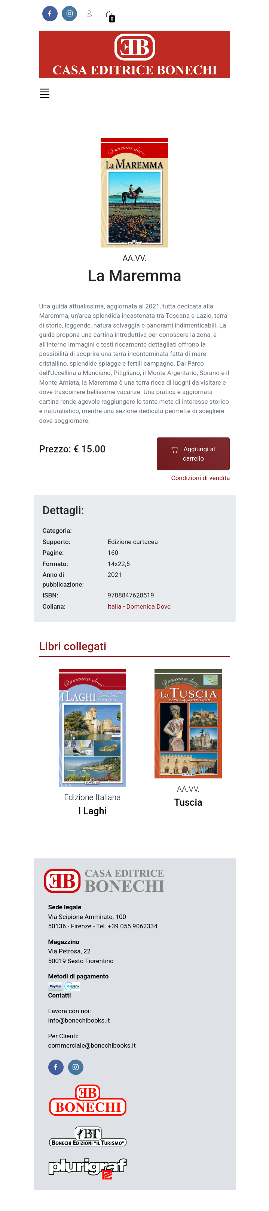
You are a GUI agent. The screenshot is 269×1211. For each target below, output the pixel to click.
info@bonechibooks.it (79, 1020)
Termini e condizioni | (73, 1200)
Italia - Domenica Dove (139, 606)
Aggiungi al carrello (193, 453)
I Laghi (92, 811)
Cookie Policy (211, 1200)
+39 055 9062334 (133, 926)
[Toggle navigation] (45, 93)
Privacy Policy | (170, 1200)
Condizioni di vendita (200, 478)
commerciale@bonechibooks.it (92, 1045)
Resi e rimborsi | (126, 1200)
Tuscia (188, 802)
